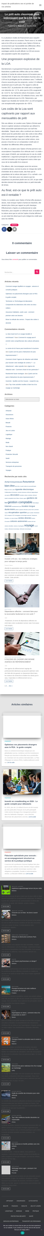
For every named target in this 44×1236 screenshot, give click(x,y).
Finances (14, 224)
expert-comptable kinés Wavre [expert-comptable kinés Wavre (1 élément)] (12, 498)
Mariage (8, 438)
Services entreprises (12, 462)
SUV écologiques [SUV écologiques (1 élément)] (16, 515)
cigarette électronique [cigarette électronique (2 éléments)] (24, 489)
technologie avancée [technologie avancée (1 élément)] (26, 515)
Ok (22, 1233)
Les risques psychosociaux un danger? (24, 961)
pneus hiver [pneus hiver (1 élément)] (31, 509)
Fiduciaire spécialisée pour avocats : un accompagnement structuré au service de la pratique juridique (21, 858)
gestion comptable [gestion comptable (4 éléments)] (20, 502)
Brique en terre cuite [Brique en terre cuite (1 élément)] (10, 489)
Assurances (9, 414)
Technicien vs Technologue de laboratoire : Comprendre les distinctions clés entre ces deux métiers (21, 304)
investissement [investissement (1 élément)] (15, 506)
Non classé (9, 446)
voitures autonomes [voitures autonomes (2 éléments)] (18, 521)
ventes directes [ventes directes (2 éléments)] (24, 518)
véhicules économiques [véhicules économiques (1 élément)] (25, 529)
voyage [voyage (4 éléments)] (29, 525)
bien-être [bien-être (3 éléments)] (10, 485)
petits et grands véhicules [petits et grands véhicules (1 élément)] (21, 509)
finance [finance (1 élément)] (21, 498)
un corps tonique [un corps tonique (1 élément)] (14, 518)
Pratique (8, 450)
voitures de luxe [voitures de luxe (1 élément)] (31, 521)
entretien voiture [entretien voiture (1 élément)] (24, 495)
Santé (7, 458)
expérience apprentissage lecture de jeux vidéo (27, 888)
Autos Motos (10, 418)
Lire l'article (9, 580)
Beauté (8, 422)
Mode (7, 442)
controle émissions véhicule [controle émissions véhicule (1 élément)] (24, 492)
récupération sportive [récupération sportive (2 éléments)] (17, 512)
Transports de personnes (14, 466)
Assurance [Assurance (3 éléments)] (28, 481)
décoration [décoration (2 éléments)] (14, 495)
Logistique (9, 434)
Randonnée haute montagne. (15, 373)
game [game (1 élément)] (25, 498)
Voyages (8, 470)
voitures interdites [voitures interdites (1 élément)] (9, 526)
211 (10, 686)
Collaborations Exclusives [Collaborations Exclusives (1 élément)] (11, 492)
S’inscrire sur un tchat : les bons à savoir (25, 912)
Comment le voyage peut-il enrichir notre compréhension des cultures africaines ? (22, 341)
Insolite (24, 1206)
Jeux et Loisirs (10, 430)
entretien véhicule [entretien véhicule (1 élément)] (32, 495)
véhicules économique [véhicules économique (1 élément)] (13, 529)
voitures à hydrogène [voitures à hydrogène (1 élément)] (19, 526)
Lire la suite (11, 762)
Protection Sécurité (12, 454)
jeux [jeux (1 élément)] (20, 506)
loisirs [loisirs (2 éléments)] (12, 509)
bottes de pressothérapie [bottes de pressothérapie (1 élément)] (30, 486)
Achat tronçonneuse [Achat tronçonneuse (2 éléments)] (13, 482)
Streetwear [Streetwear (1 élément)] (36, 512)
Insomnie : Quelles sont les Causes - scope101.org (22, 381)
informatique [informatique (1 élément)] (36, 502)
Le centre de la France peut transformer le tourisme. (22, 348)
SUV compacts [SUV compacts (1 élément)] (8, 515)
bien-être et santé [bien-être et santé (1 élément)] (19, 486)
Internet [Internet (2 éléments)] (8, 506)
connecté (15, 259)
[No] (41, 1229)
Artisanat (8, 410)
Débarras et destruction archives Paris (24, 937)
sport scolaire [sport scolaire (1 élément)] (30, 512)
